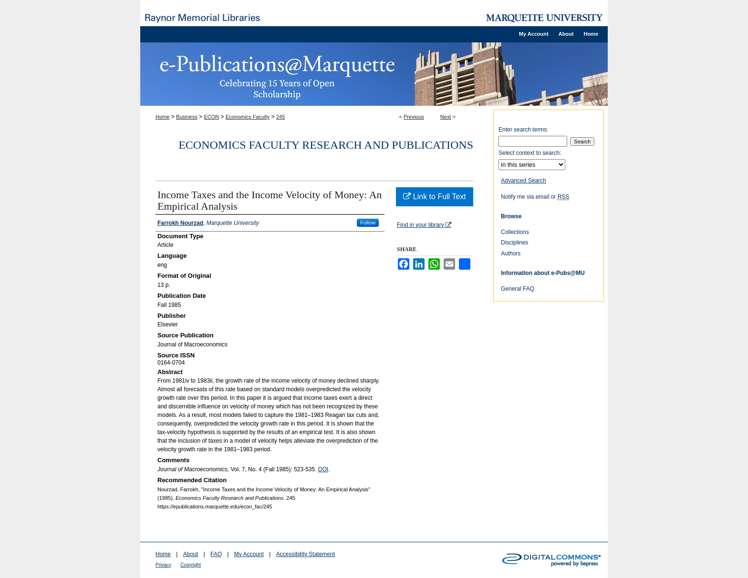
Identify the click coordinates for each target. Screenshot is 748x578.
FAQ (216, 554)
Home (162, 117)
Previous (414, 117)
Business (186, 117)
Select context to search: (530, 153)
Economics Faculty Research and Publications (325, 145)
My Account (249, 554)
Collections (515, 232)
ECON (211, 117)
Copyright (190, 565)
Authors (510, 253)
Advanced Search (523, 180)
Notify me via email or (535, 196)
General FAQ (517, 288)
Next (445, 117)
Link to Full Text (434, 197)
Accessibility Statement (305, 554)
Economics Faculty (248, 117)
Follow (367, 222)
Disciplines (514, 242)
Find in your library (424, 225)
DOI (323, 469)
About (190, 554)
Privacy (163, 565)
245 (280, 117)
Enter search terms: (524, 129)
